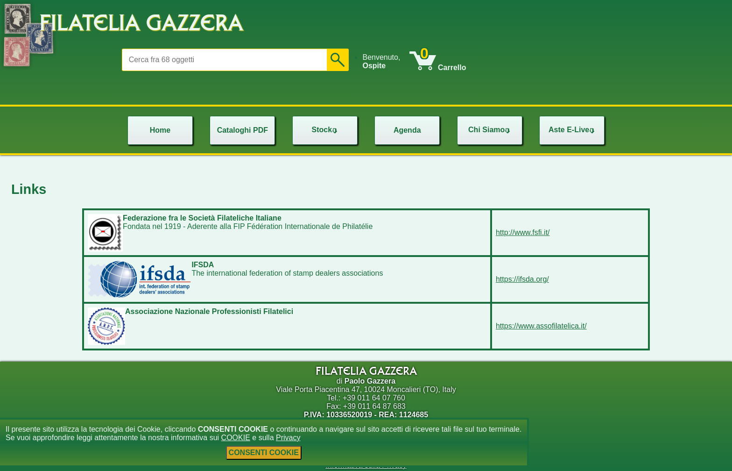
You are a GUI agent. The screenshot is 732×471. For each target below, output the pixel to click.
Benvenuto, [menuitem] (381, 61)
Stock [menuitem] (325, 130)
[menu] (385, 61)
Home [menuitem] (160, 130)
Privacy (288, 438)
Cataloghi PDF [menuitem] (242, 130)
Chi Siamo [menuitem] (490, 130)
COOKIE (235, 438)
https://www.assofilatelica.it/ (541, 326)
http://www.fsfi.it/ (523, 232)
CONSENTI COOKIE (264, 453)
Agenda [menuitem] (407, 130)
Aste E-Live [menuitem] (573, 130)
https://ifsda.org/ (522, 279)
